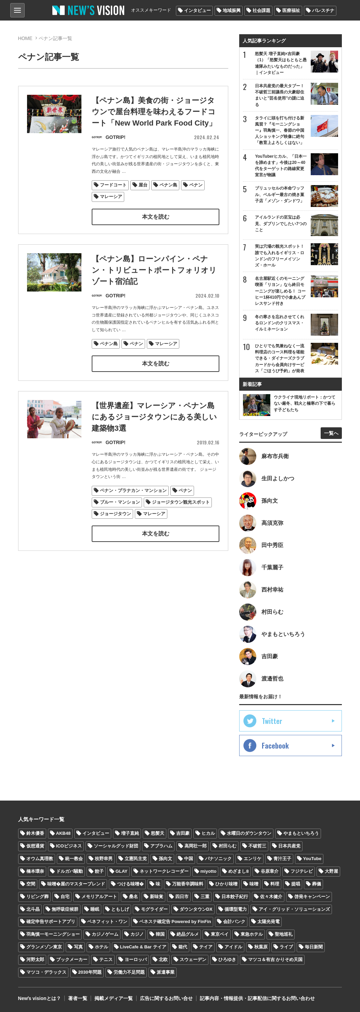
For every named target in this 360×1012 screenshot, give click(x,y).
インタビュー (197, 10)
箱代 (182, 946)
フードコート (113, 185)
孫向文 (165, 858)
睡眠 (94, 909)
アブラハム (161, 845)
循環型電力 (235, 909)
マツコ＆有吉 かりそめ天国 (275, 959)
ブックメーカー (71, 959)
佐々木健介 (271, 896)
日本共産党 (289, 845)
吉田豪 (183, 833)
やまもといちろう (301, 833)
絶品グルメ (188, 934)
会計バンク (234, 921)
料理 (274, 883)
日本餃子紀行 (234, 896)
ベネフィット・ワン (107, 921)
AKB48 (63, 833)
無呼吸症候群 (65, 909)
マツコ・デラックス (46, 972)
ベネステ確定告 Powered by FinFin (175, 921)
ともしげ (120, 909)
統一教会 (74, 858)
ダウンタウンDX (196, 909)
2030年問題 (90, 972)
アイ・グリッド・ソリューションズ (294, 909)
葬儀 (316, 883)
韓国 (160, 934)
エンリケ (252, 858)
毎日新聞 (314, 946)
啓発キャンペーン (312, 896)
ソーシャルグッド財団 (116, 845)
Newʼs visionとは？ (39, 998)
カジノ (137, 934)
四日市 (182, 896)
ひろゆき (227, 959)
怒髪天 (157, 833)
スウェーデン (193, 959)
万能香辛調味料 (187, 883)
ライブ (286, 946)
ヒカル (208, 833)
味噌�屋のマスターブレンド (76, 883)
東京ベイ (220, 934)
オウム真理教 (39, 858)
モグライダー (154, 909)
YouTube (312, 858)
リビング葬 (37, 896)
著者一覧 (77, 998)
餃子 (99, 871)
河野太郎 (35, 959)
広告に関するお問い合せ (166, 998)
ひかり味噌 (226, 883)
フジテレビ (302, 871)
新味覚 (156, 896)
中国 (188, 858)
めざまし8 (238, 871)
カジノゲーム (105, 934)
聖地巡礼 (284, 934)
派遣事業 (166, 972)
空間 (30, 883)
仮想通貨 (35, 845)
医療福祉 (291, 10)
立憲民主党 (136, 858)
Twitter (272, 721)
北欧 (163, 959)
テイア (206, 946)
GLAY (122, 871)
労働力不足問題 (129, 972)
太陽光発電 (268, 921)
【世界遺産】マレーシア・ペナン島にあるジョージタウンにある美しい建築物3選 (154, 431)
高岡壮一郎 (195, 845)
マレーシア (111, 196)
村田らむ (227, 845)
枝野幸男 (104, 858)
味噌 (253, 883)
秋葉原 (261, 946)
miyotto (209, 871)
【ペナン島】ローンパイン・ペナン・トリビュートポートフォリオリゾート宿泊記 (154, 284)
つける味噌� (130, 883)
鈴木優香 (35, 833)
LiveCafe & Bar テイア (143, 946)
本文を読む (155, 217)
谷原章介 (270, 871)
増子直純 (130, 833)
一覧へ (331, 433)
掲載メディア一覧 (113, 998)
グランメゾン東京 (44, 946)
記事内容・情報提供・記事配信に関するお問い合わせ (257, 998)
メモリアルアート (99, 896)
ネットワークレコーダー (164, 871)
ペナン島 (168, 185)
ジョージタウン (115, 527)
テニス (106, 959)
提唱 (295, 883)
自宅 (65, 896)
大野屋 (331, 871)
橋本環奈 (35, 871)
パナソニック (218, 858)
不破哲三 (257, 845)
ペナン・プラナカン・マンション (133, 504)
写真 (78, 946)
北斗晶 (33, 909)
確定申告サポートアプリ (50, 921)
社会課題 (261, 10)
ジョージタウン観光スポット (181, 516)
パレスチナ (323, 10)
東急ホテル (252, 934)
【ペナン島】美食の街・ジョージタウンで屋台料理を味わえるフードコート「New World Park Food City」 (154, 112)
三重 (205, 896)
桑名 (133, 896)
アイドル (233, 946)
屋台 (143, 185)
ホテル (101, 946)
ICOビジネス (69, 845)
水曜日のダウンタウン (249, 833)
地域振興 (232, 10)
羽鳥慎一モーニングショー (53, 934)
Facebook (275, 745)
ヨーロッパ (136, 959)
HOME (25, 38)
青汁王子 (282, 858)
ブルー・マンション (120, 516)
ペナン (196, 185)
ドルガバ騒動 (69, 871)
